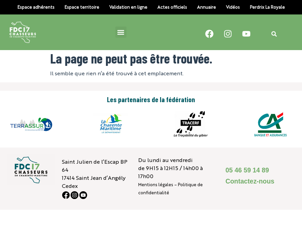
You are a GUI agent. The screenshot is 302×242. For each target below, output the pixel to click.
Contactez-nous (250, 181)
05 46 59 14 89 (247, 170)
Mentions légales (155, 184)
